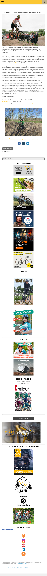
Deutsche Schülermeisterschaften (27, 138)
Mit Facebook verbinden (8, 529)
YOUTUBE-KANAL (23, 418)
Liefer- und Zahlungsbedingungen (24, 563)
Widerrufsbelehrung (13, 567)
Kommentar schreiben (7, 148)
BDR (12, 139)
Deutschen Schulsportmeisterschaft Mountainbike (26, 139)
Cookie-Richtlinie (26, 567)
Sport (6, 138)
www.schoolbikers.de (15, 62)
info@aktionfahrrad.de (35, 103)
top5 (9, 138)
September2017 (15, 138)
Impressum (4, 567)
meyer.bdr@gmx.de (6, 101)
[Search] (23, 159)
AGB (8, 567)
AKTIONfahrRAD (6, 139)
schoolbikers (39, 138)
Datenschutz (19, 567)
